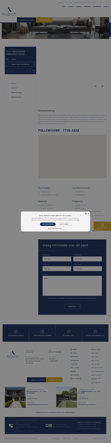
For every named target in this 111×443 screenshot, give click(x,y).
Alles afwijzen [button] (63, 224)
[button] (55, 228)
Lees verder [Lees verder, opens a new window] (77, 220)
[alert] (55, 221)
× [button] (88, 213)
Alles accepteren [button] (48, 224)
